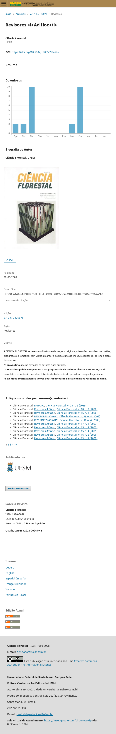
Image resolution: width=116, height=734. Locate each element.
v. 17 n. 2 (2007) (38, 13)
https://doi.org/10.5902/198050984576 (35, 52)
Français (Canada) (16, 584)
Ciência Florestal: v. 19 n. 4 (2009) (79, 416)
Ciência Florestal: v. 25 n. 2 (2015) (66, 405)
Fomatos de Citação (17, 300)
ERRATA (39, 405)
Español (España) (16, 578)
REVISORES (46, 416)
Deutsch (10, 567)
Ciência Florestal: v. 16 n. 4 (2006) (77, 412)
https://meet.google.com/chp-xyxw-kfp (68, 720)
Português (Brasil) (16, 595)
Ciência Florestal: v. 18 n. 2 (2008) (77, 409)
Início (8, 13)
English (10, 573)
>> (15, 444)
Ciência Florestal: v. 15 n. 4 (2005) (77, 431)
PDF (11, 259)
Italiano (10, 589)
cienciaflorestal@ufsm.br (31, 652)
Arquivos (20, 13)
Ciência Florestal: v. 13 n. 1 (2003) (77, 438)
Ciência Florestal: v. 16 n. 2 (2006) (77, 434)
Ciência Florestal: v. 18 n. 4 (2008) (79, 420)
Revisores (44, 409)
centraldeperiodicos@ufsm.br (35, 714)
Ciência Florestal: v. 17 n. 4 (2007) (77, 423)
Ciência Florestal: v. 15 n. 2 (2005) (77, 427)
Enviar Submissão (18, 488)
